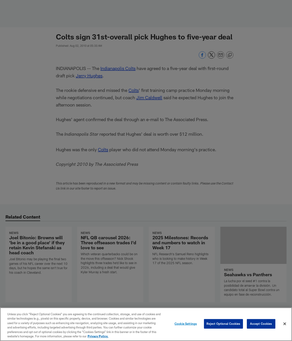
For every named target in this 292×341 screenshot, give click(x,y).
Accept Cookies (261, 323)
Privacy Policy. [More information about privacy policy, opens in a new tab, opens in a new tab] (98, 336)
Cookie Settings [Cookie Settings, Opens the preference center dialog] (186, 323)
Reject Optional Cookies (223, 323)
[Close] (285, 324)
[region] (146, 324)
